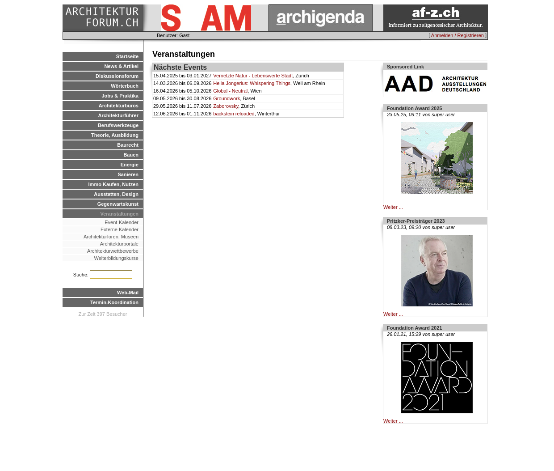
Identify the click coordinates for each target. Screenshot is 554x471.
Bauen (130, 154)
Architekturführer (118, 115)
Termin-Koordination (114, 302)
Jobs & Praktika (119, 95)
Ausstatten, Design (116, 194)
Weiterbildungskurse (116, 258)
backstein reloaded (233, 113)
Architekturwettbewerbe (112, 251)
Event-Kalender (121, 222)
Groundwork (226, 98)
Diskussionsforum (117, 76)
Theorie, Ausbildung (114, 135)
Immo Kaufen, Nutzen (113, 184)
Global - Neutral (230, 90)
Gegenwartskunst (117, 204)
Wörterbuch (124, 86)
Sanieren (128, 174)
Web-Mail (127, 292)
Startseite (127, 56)
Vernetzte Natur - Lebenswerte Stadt (253, 75)
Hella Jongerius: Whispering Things (251, 83)
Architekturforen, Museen (111, 236)
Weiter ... (393, 207)
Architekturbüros (118, 105)
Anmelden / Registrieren (457, 35)
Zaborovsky (225, 106)
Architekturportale (119, 243)
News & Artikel (121, 66)
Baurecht (127, 145)
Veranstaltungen (119, 213)
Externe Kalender (119, 229)
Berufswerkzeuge (118, 125)
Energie (129, 164)
